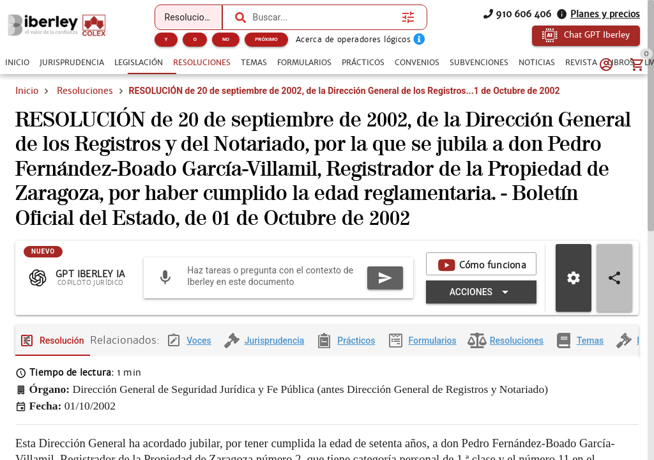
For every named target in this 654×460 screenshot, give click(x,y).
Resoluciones (85, 90)
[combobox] (324, 17)
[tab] (17, 62)
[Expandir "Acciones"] (481, 302)
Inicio (26, 90)
